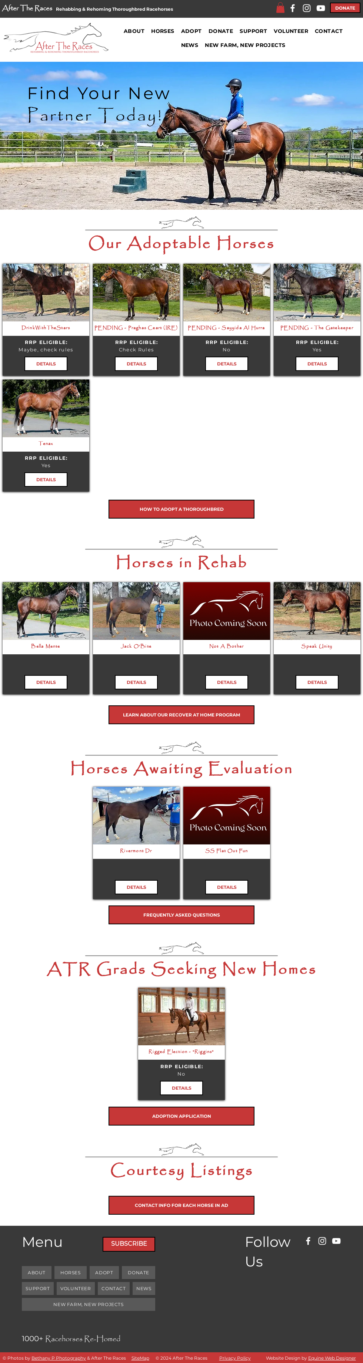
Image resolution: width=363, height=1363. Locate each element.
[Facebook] (292, 8)
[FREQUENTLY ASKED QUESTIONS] (181, 914)
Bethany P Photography (58, 1358)
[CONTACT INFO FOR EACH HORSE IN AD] (181, 1205)
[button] (280, 7)
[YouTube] (321, 8)
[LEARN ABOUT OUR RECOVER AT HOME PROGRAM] (181, 714)
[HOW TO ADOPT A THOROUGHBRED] (181, 509)
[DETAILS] (45, 364)
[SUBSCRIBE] (129, 1244)
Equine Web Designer (332, 1358)
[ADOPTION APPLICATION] (181, 1116)
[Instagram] (307, 8)
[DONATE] (345, 8)
